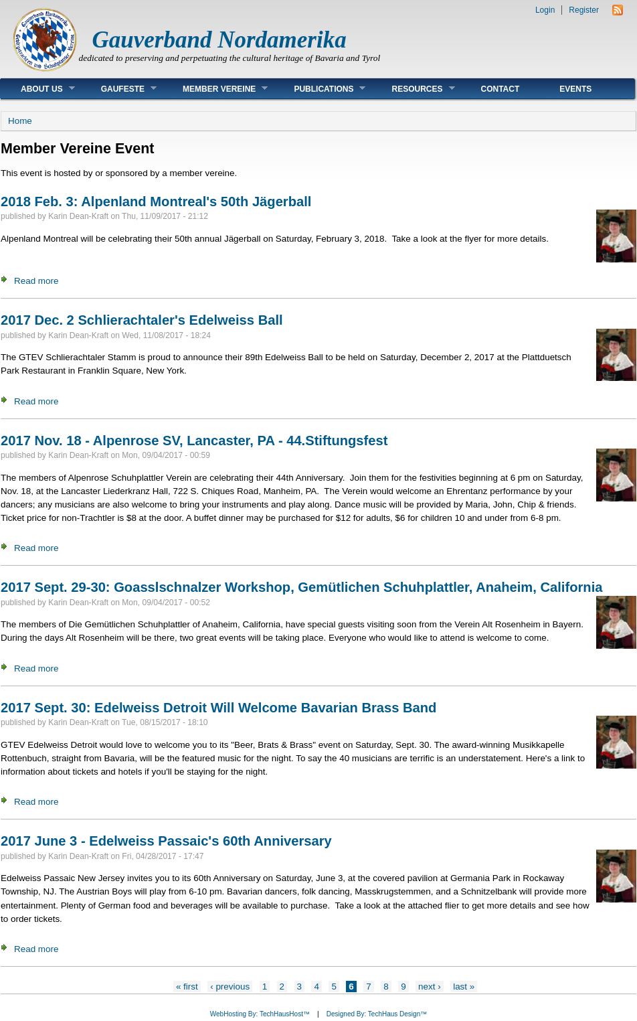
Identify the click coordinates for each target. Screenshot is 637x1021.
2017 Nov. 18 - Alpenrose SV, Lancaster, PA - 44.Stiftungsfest (194, 440)
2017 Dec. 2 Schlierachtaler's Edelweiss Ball (142, 320)
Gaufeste (119, 89)
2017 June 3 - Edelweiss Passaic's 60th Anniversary (166, 841)
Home (20, 121)
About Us (38, 89)
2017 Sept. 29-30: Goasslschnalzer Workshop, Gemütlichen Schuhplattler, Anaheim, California (301, 587)
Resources (412, 89)
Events (575, 89)
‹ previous (230, 986)
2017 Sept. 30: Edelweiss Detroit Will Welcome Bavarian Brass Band (218, 707)
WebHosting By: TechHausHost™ (260, 1014)
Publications (319, 89)
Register (584, 10)
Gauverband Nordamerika (219, 40)
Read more (36, 281)
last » (463, 986)
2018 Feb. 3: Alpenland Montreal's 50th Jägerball (156, 201)
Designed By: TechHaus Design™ (377, 1014)
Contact (500, 89)
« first (187, 986)
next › (429, 986)
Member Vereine (215, 89)
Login (545, 10)
